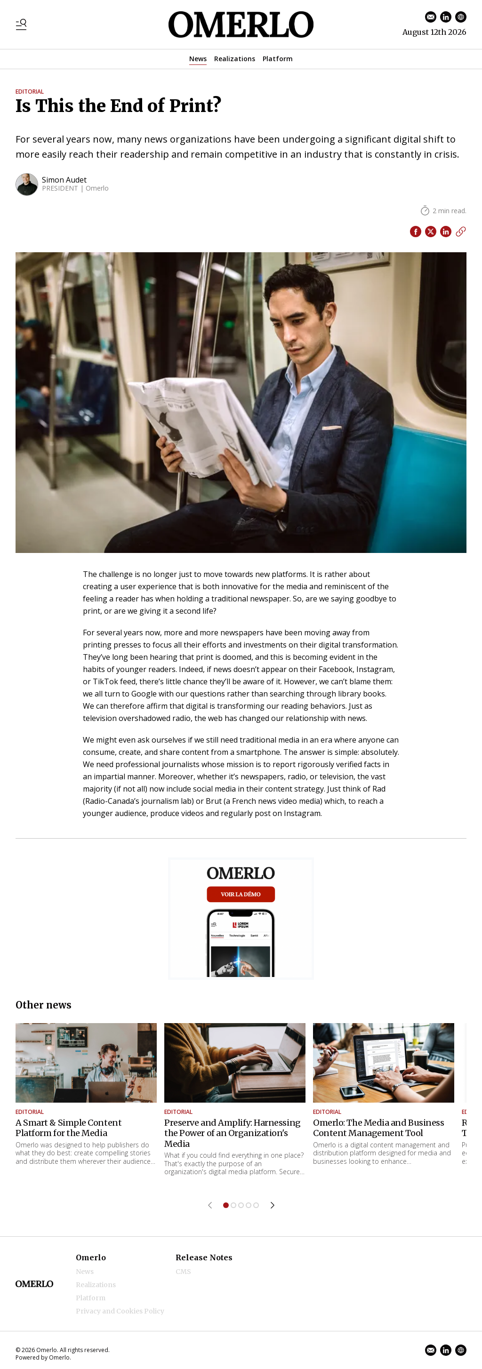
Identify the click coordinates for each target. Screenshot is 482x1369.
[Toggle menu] (21, 24)
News (198, 58)
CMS (183, 1271)
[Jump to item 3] (241, 1205)
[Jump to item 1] (226, 1205)
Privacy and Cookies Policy (120, 1311)
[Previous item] (209, 1205)
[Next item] (272, 1205)
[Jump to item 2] (233, 1205)
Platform (278, 58)
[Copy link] (460, 231)
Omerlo (91, 1257)
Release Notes (204, 1257)
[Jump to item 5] (256, 1205)
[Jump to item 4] (248, 1205)
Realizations (234, 58)
